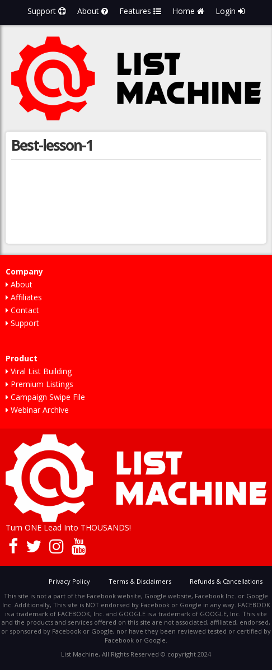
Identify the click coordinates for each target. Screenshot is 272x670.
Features (140, 11)
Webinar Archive (37, 409)
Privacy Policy (69, 581)
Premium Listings (39, 384)
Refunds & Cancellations (226, 581)
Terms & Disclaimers (140, 581)
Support (46, 11)
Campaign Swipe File (45, 397)
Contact (22, 310)
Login (230, 11)
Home (188, 11)
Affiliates (24, 297)
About (92, 11)
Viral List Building (39, 371)
